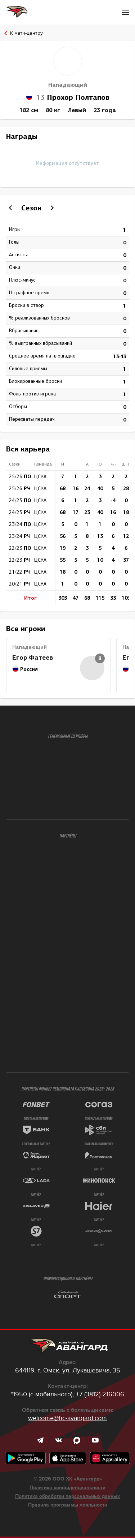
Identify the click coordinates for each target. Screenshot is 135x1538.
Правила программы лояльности (67, 1505)
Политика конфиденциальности (67, 1487)
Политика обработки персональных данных (67, 1496)
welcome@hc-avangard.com (67, 1418)
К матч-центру (26, 33)
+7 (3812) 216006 (100, 1394)
